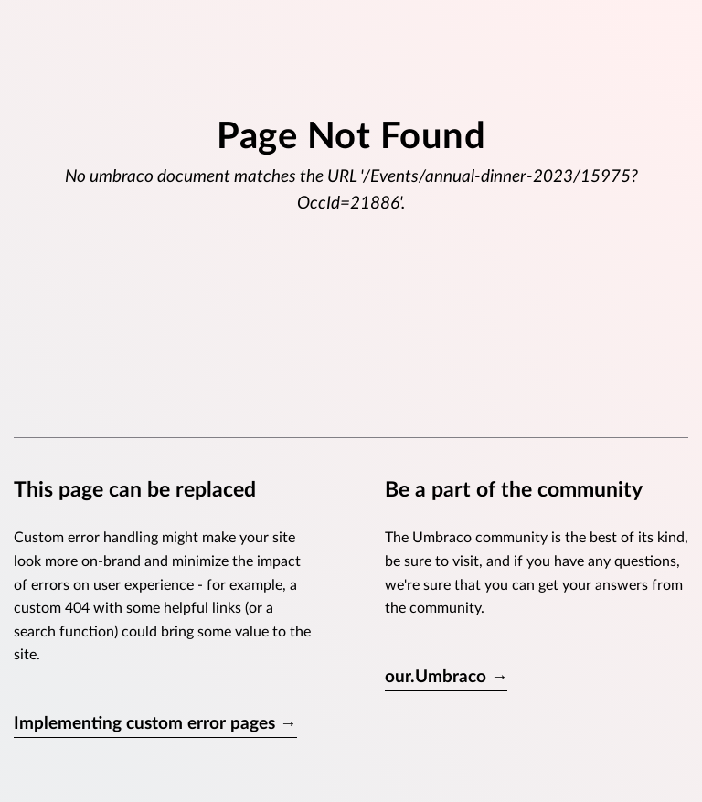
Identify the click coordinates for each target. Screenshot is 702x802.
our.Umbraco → (446, 677)
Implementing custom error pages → (155, 723)
